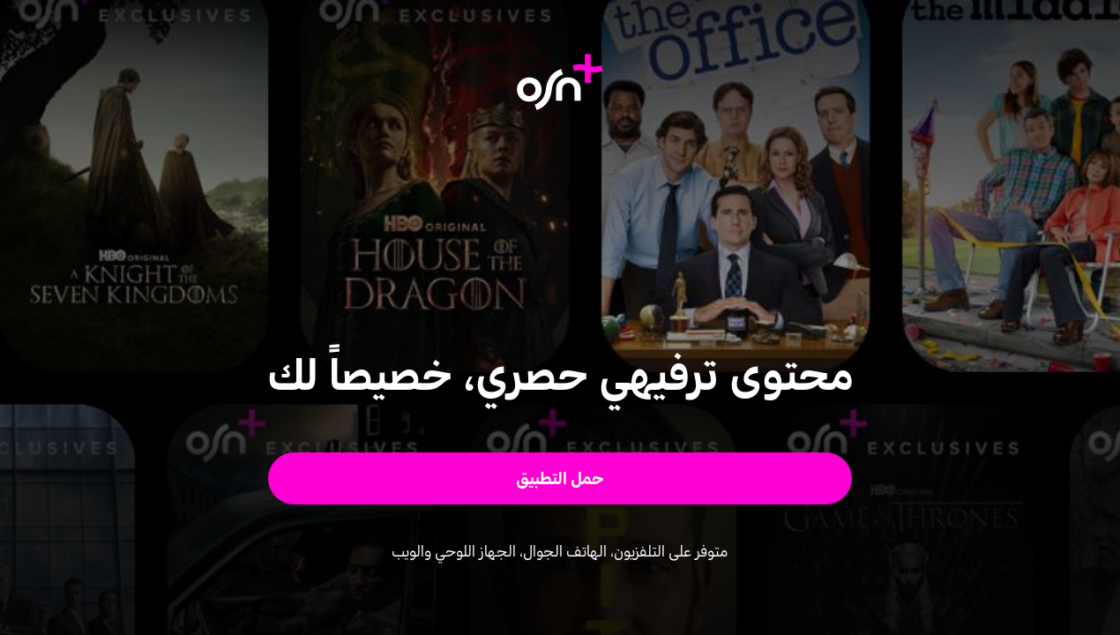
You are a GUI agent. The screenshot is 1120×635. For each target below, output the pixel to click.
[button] (560, 478)
